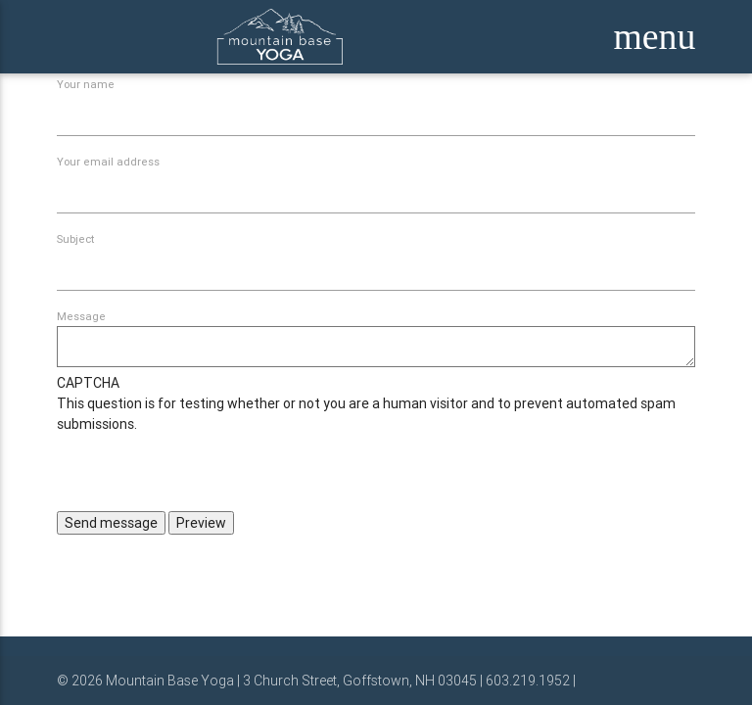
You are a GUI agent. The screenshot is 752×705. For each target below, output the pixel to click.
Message (81, 316)
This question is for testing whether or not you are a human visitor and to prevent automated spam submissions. (376, 442)
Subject (75, 239)
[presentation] (205, 473)
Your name (86, 84)
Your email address (108, 161)
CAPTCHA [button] (88, 383)
